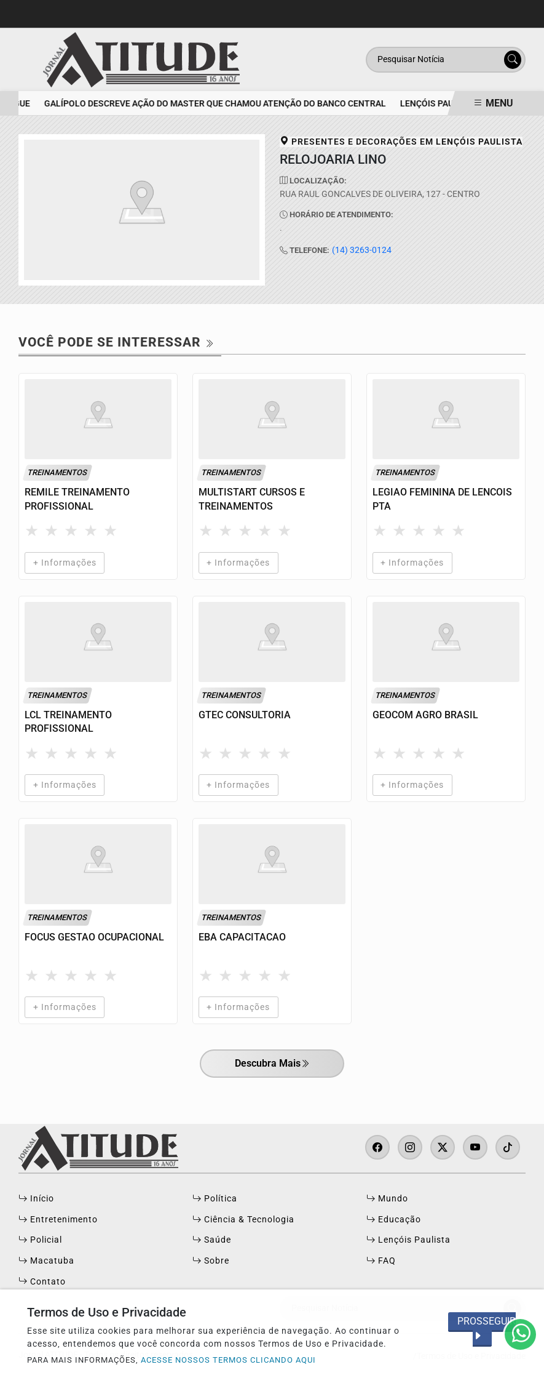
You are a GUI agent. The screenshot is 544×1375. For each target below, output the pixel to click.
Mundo (387, 1199)
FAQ (381, 1261)
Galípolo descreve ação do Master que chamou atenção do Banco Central (219, 103)
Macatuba (46, 1261)
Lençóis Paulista (408, 1240)
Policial (40, 1240)
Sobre (210, 1261)
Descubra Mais (272, 1064)
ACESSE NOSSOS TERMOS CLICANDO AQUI (228, 1360)
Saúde (211, 1240)
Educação (393, 1220)
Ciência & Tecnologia (243, 1220)
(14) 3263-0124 (362, 250)
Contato (42, 1282)
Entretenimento (58, 1220)
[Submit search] (512, 59)
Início (36, 1199)
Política (214, 1199)
